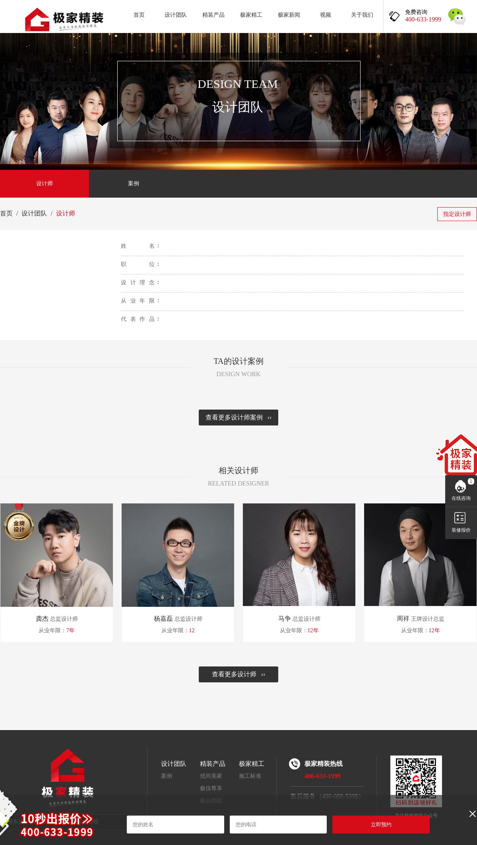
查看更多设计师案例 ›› (239, 417)
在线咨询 (461, 498)
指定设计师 (457, 214)
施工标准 (250, 776)
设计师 (44, 183)
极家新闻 (289, 15)
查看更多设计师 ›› (239, 674)
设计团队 (176, 15)
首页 (139, 15)
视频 (325, 15)
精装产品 (213, 15)
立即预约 (381, 825)
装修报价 (461, 530)
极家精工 (251, 15)
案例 (133, 183)
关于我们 (362, 15)
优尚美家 (211, 776)
